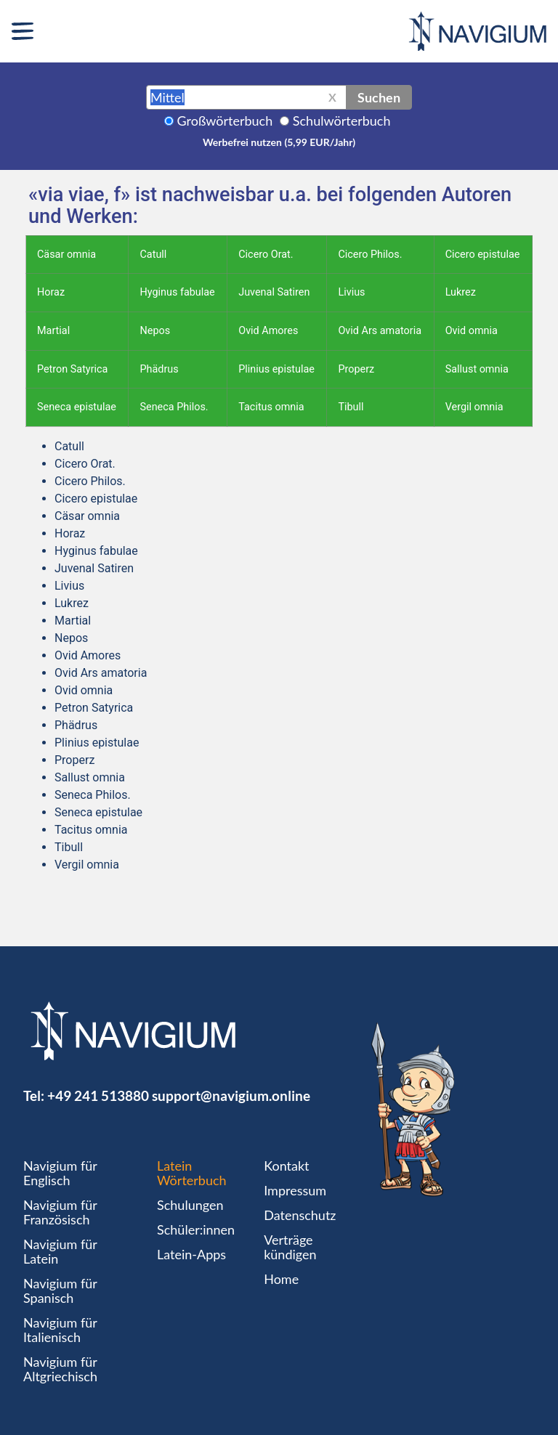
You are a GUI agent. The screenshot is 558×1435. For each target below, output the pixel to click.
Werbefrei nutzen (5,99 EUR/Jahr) (279, 142)
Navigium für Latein (60, 1251)
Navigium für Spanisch (60, 1290)
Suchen (378, 97)
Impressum (295, 1190)
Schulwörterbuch (342, 120)
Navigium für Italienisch (60, 1329)
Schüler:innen (196, 1229)
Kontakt (286, 1166)
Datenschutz (300, 1215)
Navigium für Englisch (60, 1173)
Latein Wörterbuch (192, 1173)
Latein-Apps (191, 1254)
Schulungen (190, 1205)
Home (281, 1279)
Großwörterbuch (225, 120)
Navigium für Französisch (60, 1212)
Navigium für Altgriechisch (60, 1369)
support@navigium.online (231, 1095)
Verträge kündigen (290, 1247)
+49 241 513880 (98, 1095)
